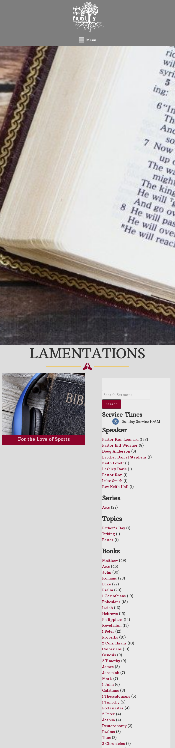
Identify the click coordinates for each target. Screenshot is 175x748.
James (108, 666)
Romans (109, 578)
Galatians (110, 690)
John (106, 572)
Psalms (108, 731)
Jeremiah (110, 672)
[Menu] (87, 40)
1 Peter (108, 631)
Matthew (110, 560)
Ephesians (111, 601)
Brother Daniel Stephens (124, 457)
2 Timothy (111, 661)
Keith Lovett (113, 463)
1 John (108, 684)
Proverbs (110, 637)
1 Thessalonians (116, 696)
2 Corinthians (114, 643)
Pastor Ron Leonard (120, 439)
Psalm (107, 590)
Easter (107, 539)
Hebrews (110, 613)
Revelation (111, 625)
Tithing (108, 534)
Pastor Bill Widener (120, 445)
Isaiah (107, 607)
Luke (106, 584)
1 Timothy (110, 702)
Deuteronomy (114, 725)
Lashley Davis (114, 469)
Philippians (112, 619)
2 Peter (108, 714)
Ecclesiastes (113, 708)
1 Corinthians (114, 596)
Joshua (108, 720)
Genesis (109, 655)
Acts (106, 507)
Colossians (112, 649)
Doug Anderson (116, 451)
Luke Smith (112, 480)
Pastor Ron (112, 475)
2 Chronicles (113, 743)
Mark (107, 678)
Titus (106, 737)
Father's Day (113, 528)
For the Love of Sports (44, 439)
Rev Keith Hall (115, 486)
